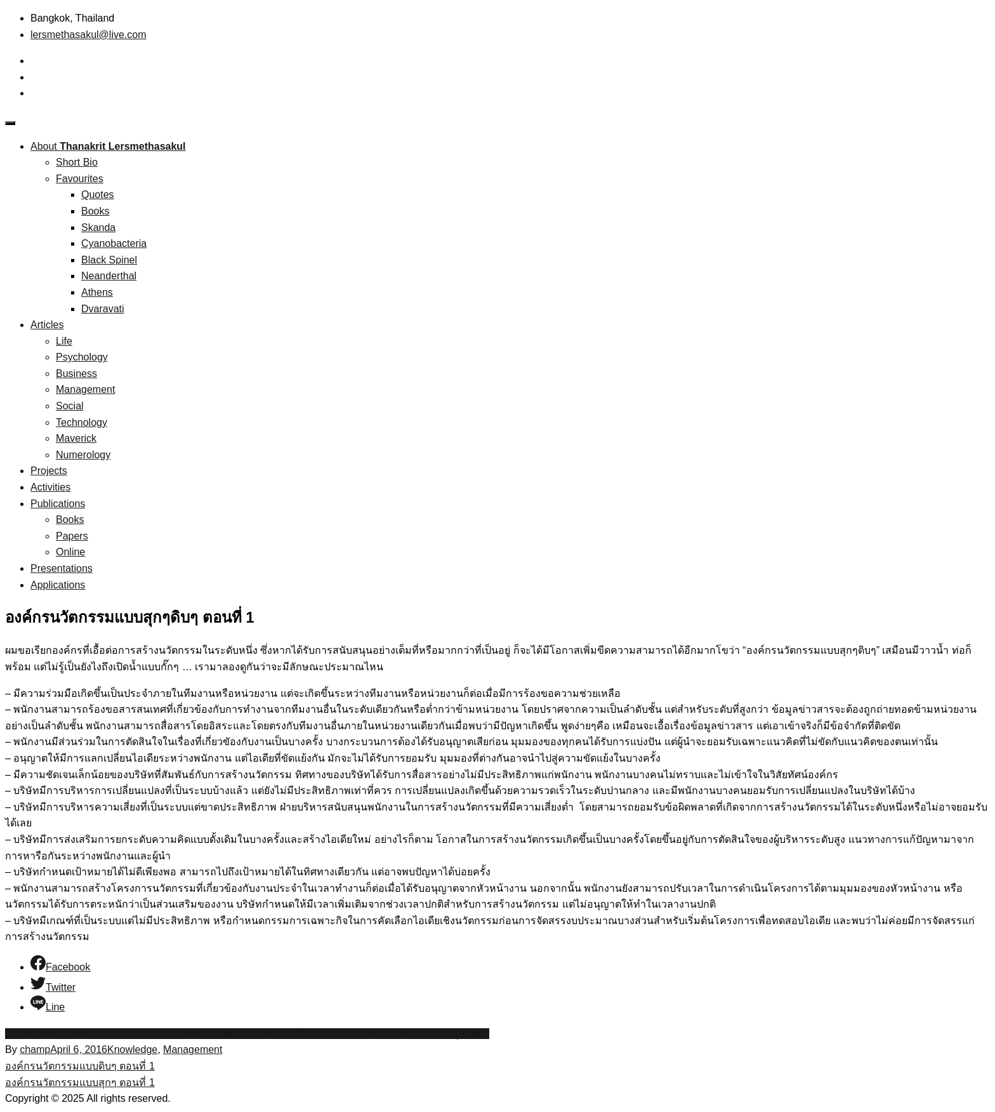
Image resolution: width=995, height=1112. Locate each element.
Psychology (82, 357)
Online (70, 551)
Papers (72, 536)
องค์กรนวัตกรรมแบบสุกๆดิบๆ (424, 1033)
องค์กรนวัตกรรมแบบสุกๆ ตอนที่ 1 (80, 1082)
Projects (48, 470)
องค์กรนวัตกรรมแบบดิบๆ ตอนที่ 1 (80, 1066)
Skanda (98, 227)
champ (35, 1049)
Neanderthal (108, 275)
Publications (57, 503)
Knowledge (132, 1049)
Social (70, 405)
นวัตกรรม (232, 1033)
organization (183, 1033)
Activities (50, 487)
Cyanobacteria (114, 243)
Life (64, 341)
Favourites (79, 178)
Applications (57, 584)
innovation (28, 1033)
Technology (81, 422)
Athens (97, 292)
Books (95, 211)
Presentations (61, 568)
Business (76, 373)
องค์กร (269, 1033)
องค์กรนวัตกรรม (322, 1033)
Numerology (83, 454)
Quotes (97, 194)
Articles (46, 324)
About (108, 146)
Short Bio (77, 162)
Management (85, 389)
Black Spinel (109, 260)
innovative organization (103, 1033)
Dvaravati (102, 308)
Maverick (76, 438)
